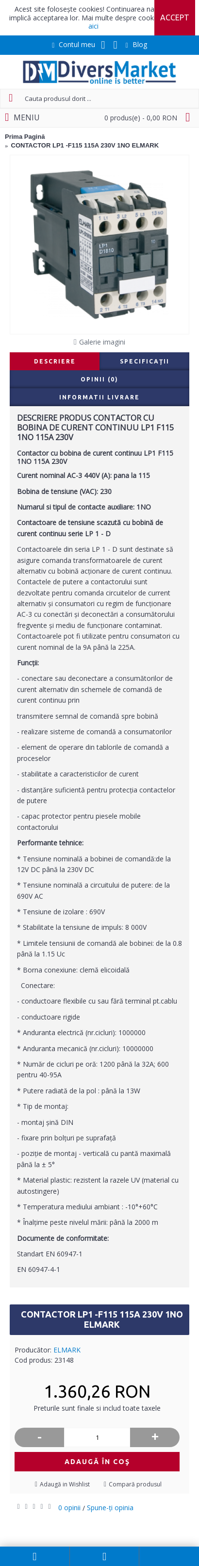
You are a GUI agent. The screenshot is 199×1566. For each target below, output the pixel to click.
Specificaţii (144, 361)
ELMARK (67, 1349)
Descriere (55, 361)
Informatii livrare (99, 397)
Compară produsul (135, 1484)
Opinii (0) (99, 379)
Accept (174, 17)
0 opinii (69, 1507)
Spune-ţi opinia (110, 1507)
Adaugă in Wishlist (65, 1484)
